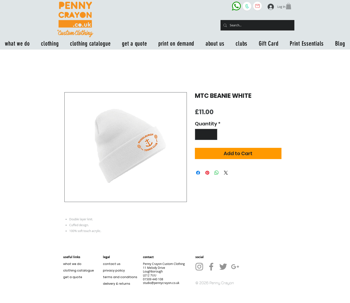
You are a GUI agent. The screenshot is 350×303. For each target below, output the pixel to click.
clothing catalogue (78, 270)
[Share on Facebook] (198, 173)
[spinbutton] (206, 134)
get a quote (72, 277)
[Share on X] (226, 173)
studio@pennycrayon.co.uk (161, 283)
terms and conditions (119, 277)
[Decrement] (200, 134)
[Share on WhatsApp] (217, 173)
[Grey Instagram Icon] (199, 267)
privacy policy (114, 270)
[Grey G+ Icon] (235, 267)
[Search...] (257, 25)
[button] (288, 6)
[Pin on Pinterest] (207, 173)
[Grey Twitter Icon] (223, 267)
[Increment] (212, 134)
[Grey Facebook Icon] (211, 267)
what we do (72, 264)
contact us (111, 264)
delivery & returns (116, 284)
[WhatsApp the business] (236, 6)
